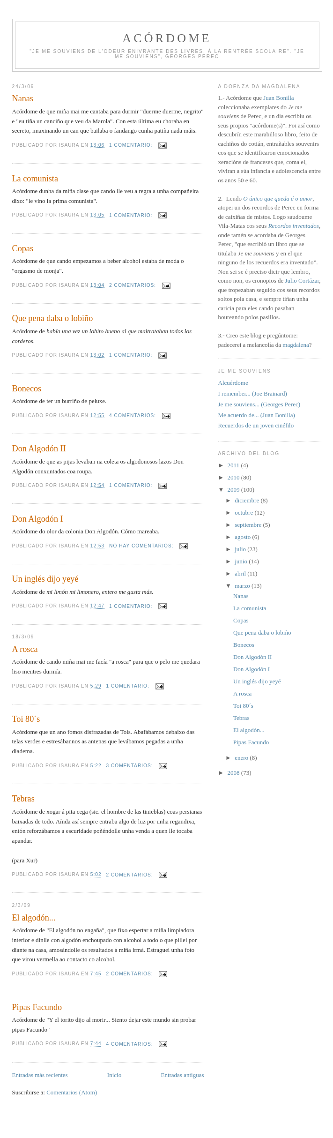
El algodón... (34, 917)
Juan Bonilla (278, 97)
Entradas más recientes (40, 1074)
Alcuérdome (233, 382)
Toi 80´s (26, 719)
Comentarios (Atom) (71, 1092)
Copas (22, 248)
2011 (234, 465)
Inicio (114, 1074)
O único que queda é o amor (277, 198)
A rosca (25, 649)
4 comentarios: (133, 415)
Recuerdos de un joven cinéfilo (256, 425)
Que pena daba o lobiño (52, 318)
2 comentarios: (133, 285)
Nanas (22, 98)
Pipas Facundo (37, 1007)
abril (241, 573)
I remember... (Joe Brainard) (252, 393)
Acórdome (166, 38)
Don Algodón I (37, 519)
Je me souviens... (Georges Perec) (259, 404)
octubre (244, 512)
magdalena (295, 344)
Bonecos (27, 388)
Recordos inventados (293, 225)
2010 (234, 477)
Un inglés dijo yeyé (45, 579)
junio (242, 561)
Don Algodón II (39, 448)
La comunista (35, 178)
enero (242, 757)
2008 (234, 772)
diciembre (247, 500)
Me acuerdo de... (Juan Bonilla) (256, 415)
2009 (234, 489)
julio (241, 549)
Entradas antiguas (182, 1074)
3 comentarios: (130, 765)
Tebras (23, 798)
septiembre (249, 524)
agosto (243, 536)
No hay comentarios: (142, 545)
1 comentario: (131, 145)
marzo (243, 585)
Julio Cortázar (302, 280)
